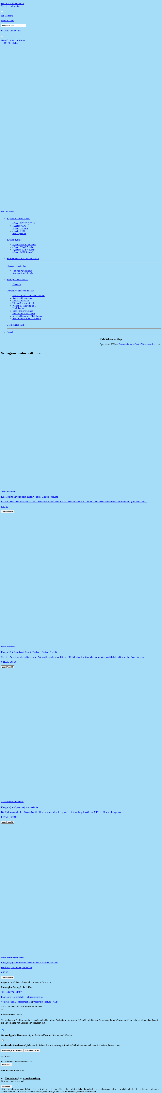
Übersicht (16, 284)
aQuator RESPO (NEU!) (23, 223)
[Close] (2, 36)
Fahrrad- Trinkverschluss (23, 313)
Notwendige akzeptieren (12, 1050)
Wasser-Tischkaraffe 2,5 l (24, 306)
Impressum (6, 997)
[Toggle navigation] (2, 11)
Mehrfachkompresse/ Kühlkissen (27, 316)
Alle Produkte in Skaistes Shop (26, 318)
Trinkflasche (18, 308)
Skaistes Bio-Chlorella (22, 273)
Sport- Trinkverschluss (22, 311)
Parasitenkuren (127, 344)
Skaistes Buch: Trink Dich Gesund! (28, 295)
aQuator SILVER (20, 228)
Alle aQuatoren (19, 233)
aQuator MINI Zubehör (23, 252)
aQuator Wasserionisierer (146, 344)
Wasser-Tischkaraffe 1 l (23, 303)
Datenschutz (18, 997)
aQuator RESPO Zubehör (24, 244)
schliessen (6, 1064)
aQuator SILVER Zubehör (24, 249)
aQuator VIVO (19, 226)
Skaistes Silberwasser (22, 298)
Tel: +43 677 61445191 (11, 992)
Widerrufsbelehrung (42, 1002)
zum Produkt (7, 512)
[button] (84, 218)
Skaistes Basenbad (20, 300)
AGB (55, 1002)
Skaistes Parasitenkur (22, 271)
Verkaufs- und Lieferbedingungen (16, 1002)
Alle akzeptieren (32, 1050)
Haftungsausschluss (34, 997)
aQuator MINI (18, 231)
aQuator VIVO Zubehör (23, 247)
